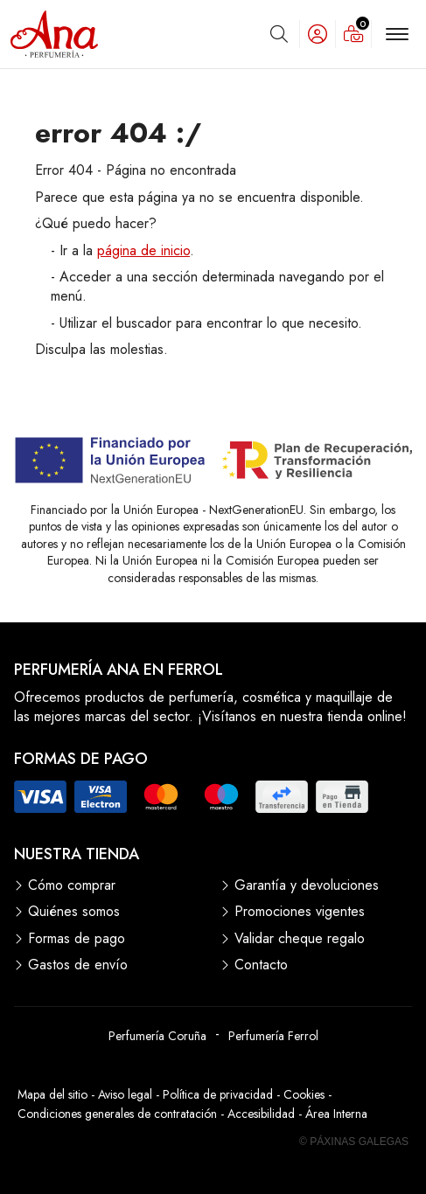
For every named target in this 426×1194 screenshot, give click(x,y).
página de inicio (143, 250)
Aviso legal (125, 1094)
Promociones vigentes (299, 911)
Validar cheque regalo (299, 938)
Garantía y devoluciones (306, 885)
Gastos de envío (78, 965)
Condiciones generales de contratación (117, 1113)
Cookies (304, 1094)
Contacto (261, 965)
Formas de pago (76, 938)
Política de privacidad (218, 1094)
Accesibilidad (261, 1113)
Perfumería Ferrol (273, 1036)
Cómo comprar (71, 885)
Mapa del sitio (52, 1094)
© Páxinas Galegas (354, 1141)
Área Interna (336, 1113)
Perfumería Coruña (157, 1036)
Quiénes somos (74, 911)
